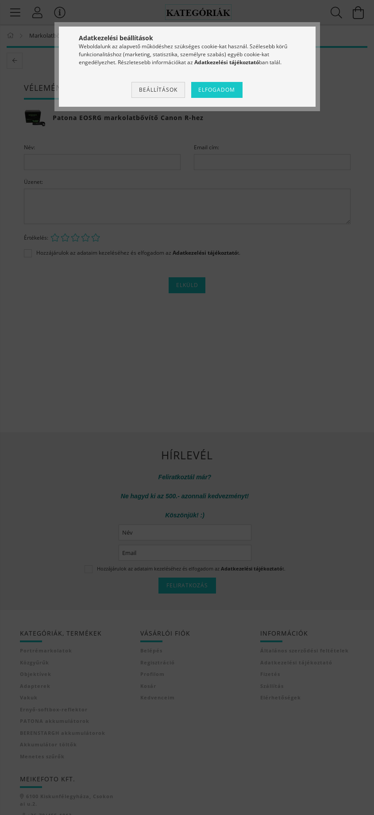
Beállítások (158, 89)
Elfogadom (216, 89)
